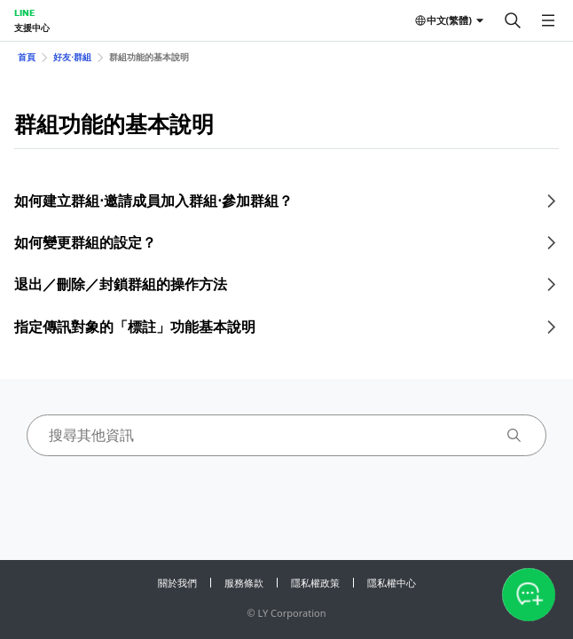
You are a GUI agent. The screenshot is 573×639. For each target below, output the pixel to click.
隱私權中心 (391, 582)
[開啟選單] (548, 20)
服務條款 (243, 582)
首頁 (26, 57)
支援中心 (32, 27)
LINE (24, 12)
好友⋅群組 (72, 57)
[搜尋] (512, 20)
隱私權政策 (315, 582)
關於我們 (177, 582)
